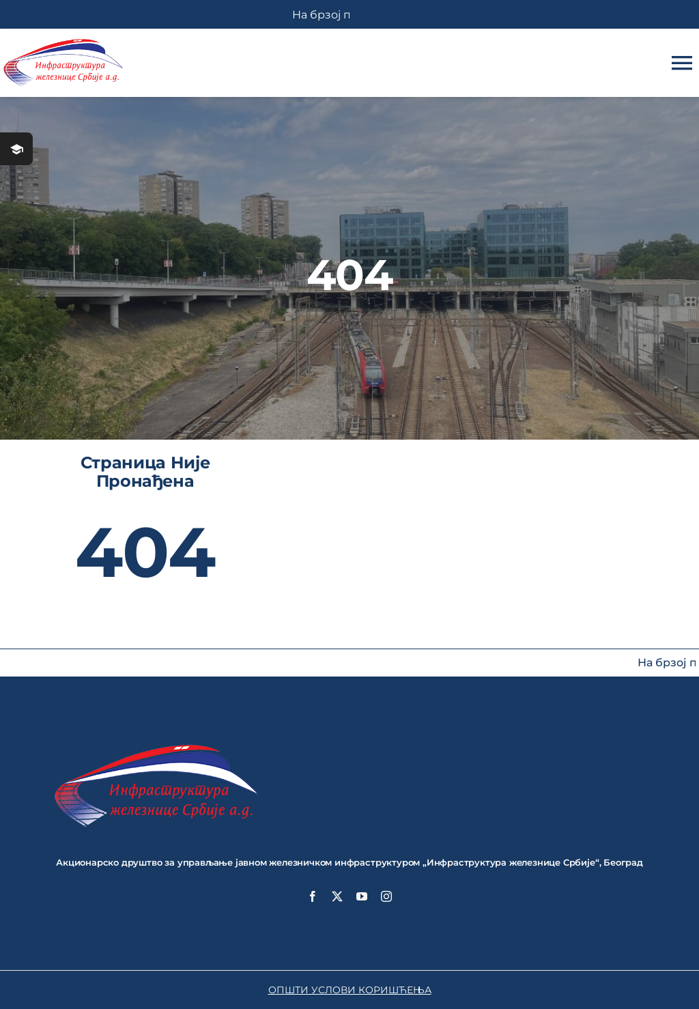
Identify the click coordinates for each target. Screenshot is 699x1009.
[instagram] (386, 896)
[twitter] (337, 896)
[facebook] (312, 896)
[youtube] (361, 896)
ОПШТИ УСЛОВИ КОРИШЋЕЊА (349, 990)
